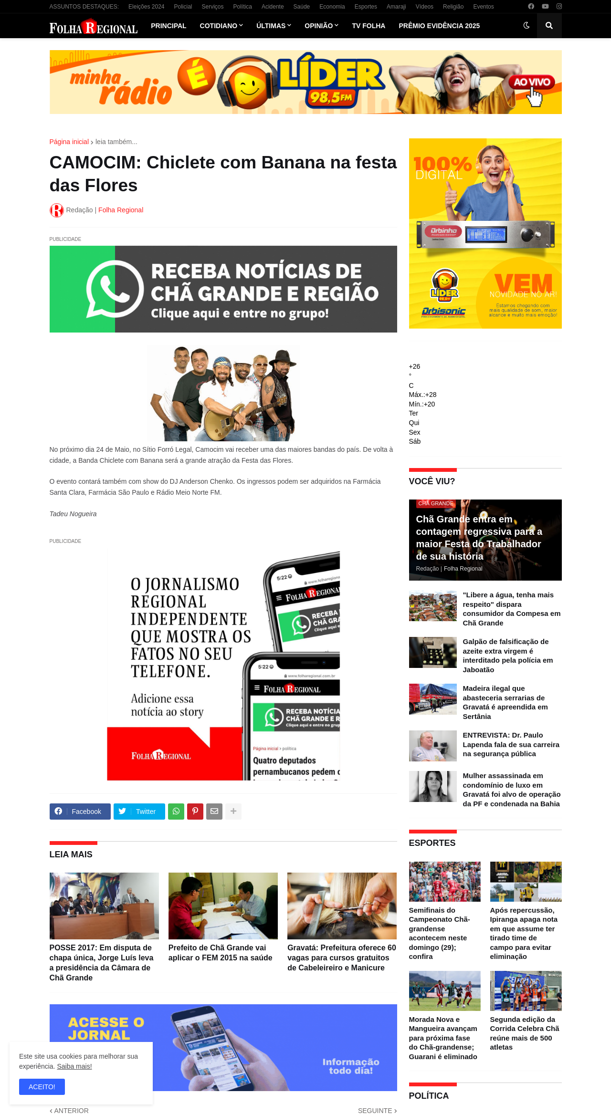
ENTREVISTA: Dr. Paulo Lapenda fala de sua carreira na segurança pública (511, 744)
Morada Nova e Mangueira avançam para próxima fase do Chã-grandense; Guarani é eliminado (443, 1038)
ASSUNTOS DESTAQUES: (84, 6)
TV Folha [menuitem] (368, 26)
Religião (453, 6)
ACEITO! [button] (42, 1087)
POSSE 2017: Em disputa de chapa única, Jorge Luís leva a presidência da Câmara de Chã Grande (102, 962)
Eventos (483, 6)
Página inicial (69, 141)
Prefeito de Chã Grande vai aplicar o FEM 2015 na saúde (221, 953)
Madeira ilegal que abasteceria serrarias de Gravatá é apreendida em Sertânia (505, 702)
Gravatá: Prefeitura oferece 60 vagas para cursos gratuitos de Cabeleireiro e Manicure (341, 958)
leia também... (116, 141)
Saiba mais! (74, 1066)
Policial (183, 6)
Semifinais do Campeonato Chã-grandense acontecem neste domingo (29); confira (439, 933)
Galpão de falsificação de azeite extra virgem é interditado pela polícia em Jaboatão (508, 655)
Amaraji (396, 6)
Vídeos (424, 6)
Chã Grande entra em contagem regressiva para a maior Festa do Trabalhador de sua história (479, 538)
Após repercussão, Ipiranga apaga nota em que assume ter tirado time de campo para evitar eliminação (524, 933)
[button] (526, 25)
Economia (332, 6)
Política (242, 6)
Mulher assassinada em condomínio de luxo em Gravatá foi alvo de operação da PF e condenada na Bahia (512, 789)
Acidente (273, 6)
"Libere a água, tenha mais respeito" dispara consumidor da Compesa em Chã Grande (512, 609)
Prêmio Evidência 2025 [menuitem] (439, 26)
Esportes (366, 6)
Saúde (302, 6)
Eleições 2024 (146, 6)
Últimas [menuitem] (270, 26)
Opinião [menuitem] (319, 26)
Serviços (213, 6)
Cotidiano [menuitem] (219, 26)
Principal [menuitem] (168, 26)
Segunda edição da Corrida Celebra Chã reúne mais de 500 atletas (524, 1033)
